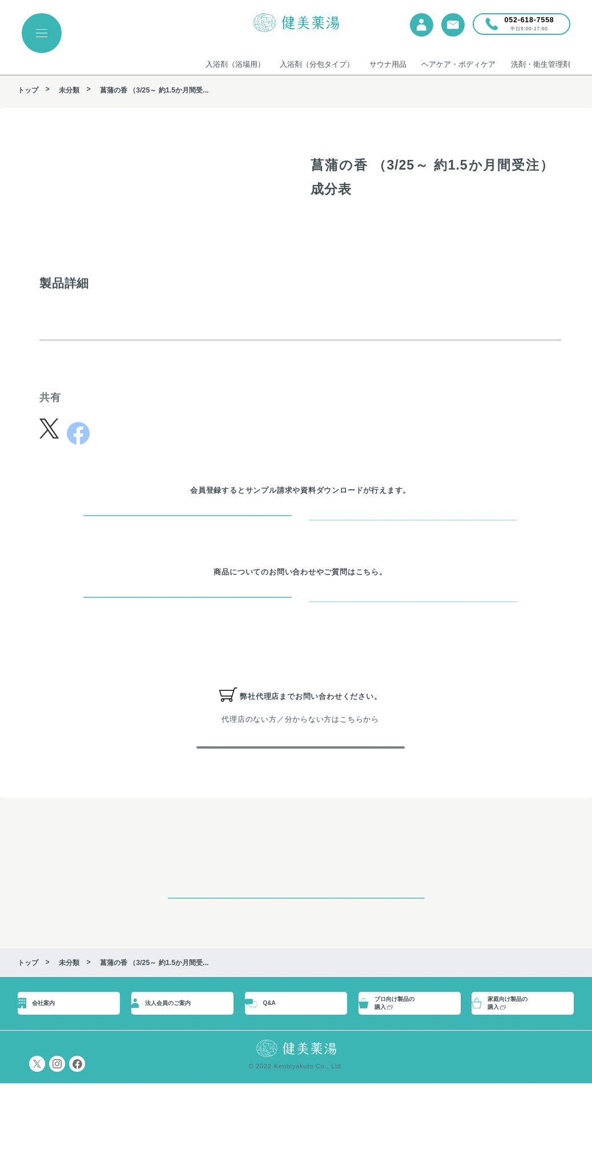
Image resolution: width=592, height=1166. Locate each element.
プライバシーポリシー (56, 1147)
